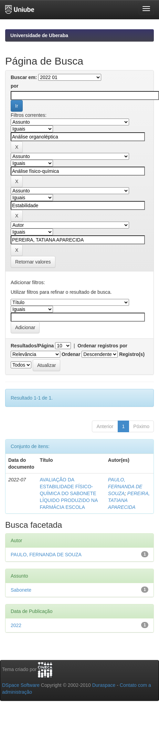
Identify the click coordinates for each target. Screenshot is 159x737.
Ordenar (71, 354)
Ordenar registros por (102, 345)
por (15, 86)
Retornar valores (33, 262)
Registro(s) (132, 354)
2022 (16, 625)
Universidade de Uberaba (39, 35)
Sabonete (21, 590)
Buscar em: (24, 77)
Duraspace (104, 685)
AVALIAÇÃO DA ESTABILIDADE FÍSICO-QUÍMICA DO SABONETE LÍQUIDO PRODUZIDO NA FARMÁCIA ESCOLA (68, 493)
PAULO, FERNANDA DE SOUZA (125, 486)
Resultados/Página (32, 345)
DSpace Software (21, 685)
